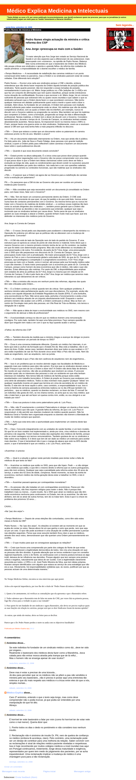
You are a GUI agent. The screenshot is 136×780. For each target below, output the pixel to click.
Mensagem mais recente (13, 771)
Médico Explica (15, 692)
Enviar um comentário (13, 767)
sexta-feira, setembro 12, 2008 (21, 663)
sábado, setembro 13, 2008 (20, 688)
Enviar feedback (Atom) (26, 777)
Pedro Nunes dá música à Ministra (22, 30)
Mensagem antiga (82, 771)
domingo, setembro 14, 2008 (21, 762)
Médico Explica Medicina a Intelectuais (57, 11)
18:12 (32, 628)
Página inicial (49, 771)
